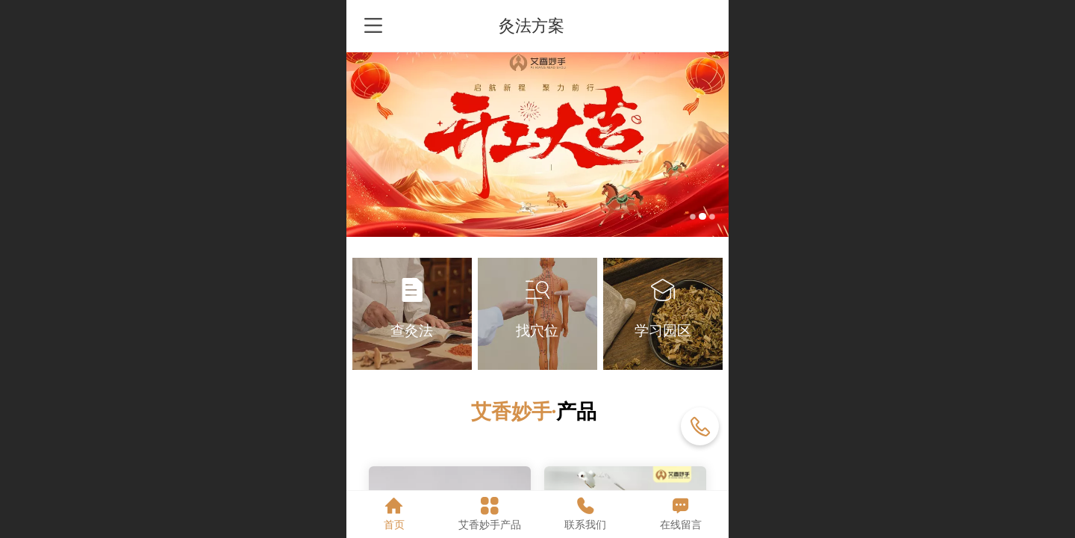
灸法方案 (538, 25)
